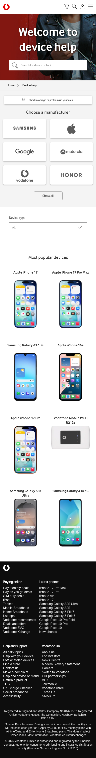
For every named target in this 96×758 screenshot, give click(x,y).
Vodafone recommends (19, 620)
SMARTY (48, 696)
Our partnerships (54, 676)
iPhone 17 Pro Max (52, 588)
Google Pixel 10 (50, 628)
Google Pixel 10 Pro (53, 624)
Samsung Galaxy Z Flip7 (56, 612)
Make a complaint (15, 672)
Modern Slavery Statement (61, 664)
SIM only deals (13, 596)
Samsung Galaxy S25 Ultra (58, 604)
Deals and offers (14, 624)
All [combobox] (14, 227)
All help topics (13, 652)
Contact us (10, 668)
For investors (51, 656)
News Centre (51, 660)
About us (48, 652)
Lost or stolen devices (18, 660)
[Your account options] (82, 7)
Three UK (48, 692)
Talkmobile (49, 684)
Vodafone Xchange (16, 631)
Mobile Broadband (16, 608)
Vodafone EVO (13, 628)
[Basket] (66, 7)
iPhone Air (46, 596)
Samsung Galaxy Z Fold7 (57, 616)
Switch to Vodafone (55, 672)
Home (11, 85)
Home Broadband (15, 612)
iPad (6, 600)
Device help (29, 85)
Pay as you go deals (17, 592)
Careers (47, 668)
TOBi (6, 684)
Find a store (11, 664)
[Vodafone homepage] (6, 7)
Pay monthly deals (16, 588)
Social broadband (15, 692)
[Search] (74, 7)
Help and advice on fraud (21, 676)
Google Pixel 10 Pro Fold (57, 620)
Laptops (9, 616)
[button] (48, 100)
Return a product (15, 680)
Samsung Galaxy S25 (54, 608)
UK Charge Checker (17, 688)
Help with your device (18, 656)
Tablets (8, 604)
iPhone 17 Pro (49, 592)
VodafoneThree (53, 688)
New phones (48, 631)
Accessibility (12, 696)
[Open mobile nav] (90, 7)
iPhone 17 (46, 600)
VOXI (45, 680)
